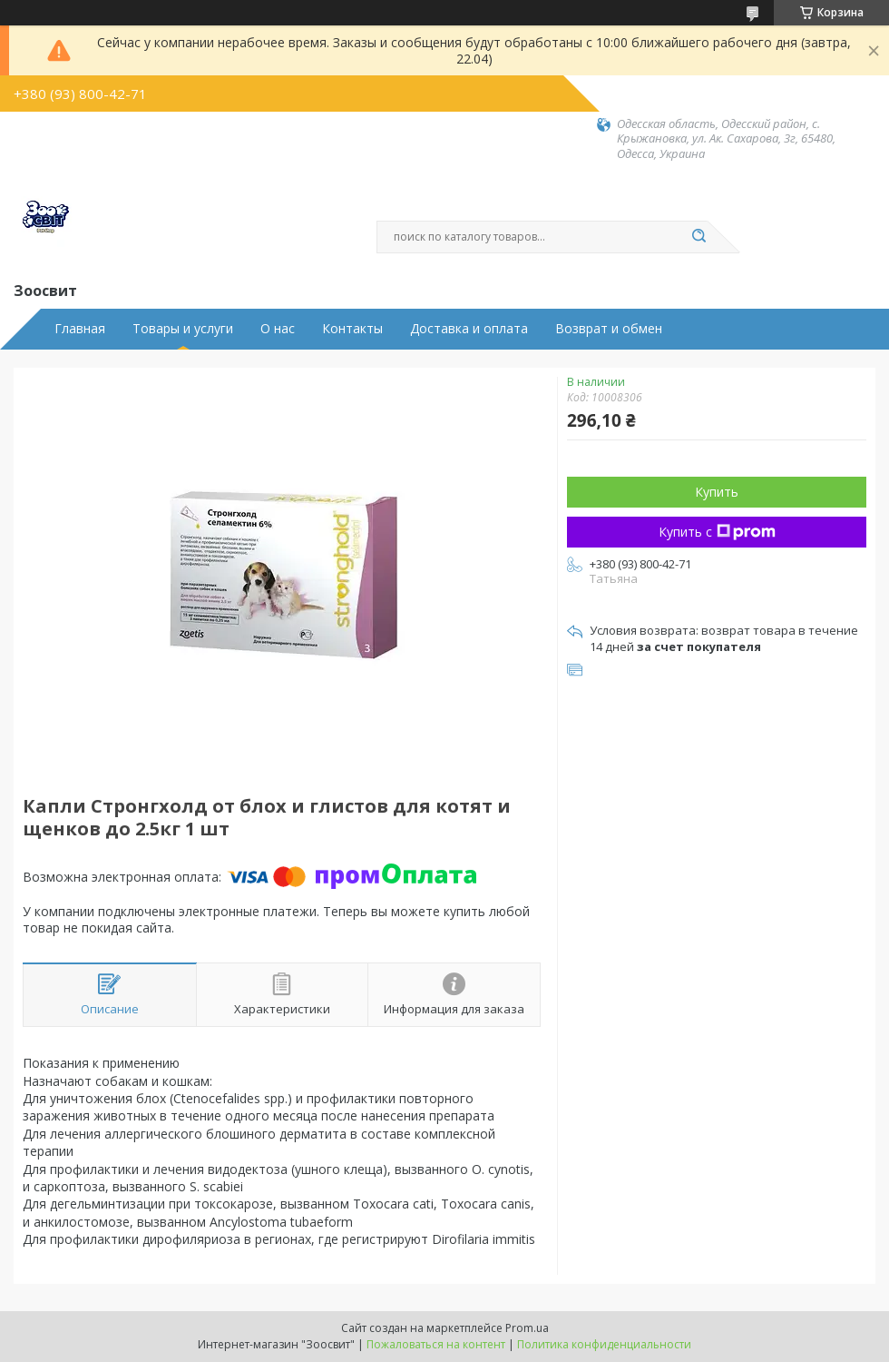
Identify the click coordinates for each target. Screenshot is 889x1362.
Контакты (352, 328)
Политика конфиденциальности (604, 1344)
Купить (716, 491)
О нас (277, 328)
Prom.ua (527, 1328)
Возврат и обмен (608, 328)
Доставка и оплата (469, 328)
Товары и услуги (182, 328)
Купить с (717, 531)
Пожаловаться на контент (435, 1344)
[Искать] (698, 237)
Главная (79, 328)
